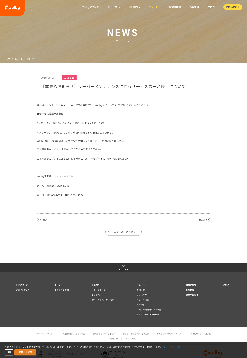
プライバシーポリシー (45, 334)
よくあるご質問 (62, 290)
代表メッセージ (99, 290)
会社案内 (96, 284)
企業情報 (96, 295)
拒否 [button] (9, 352)
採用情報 (189, 290)
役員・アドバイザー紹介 (103, 299)
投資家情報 (190, 284)
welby (12, 8)
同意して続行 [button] (25, 352)
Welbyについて (23, 290)
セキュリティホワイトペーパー (170, 334)
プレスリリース (143, 295)
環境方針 (114, 339)
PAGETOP (123, 270)
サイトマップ (131, 339)
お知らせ (140, 290)
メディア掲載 (142, 299)
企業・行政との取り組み (147, 314)
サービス (59, 284)
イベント (140, 304)
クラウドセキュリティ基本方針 (136, 334)
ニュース (19, 58)
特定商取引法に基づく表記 (74, 334)
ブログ (225, 284)
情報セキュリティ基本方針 (104, 334)
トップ (7, 58)
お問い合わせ (191, 295)
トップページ (22, 284)
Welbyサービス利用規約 (201, 334)
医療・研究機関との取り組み (149, 309)
